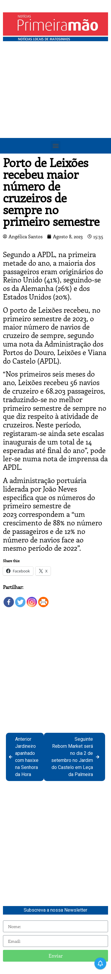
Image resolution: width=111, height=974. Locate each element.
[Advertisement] (55, 102)
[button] (55, 146)
